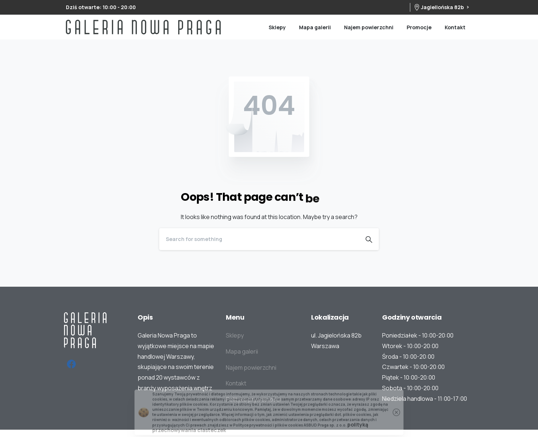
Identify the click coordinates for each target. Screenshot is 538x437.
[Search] (259, 239)
